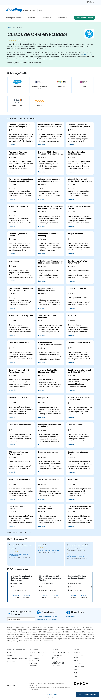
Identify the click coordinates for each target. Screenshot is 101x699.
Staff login (50, 698)
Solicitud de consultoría (34, 659)
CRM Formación (17, 27)
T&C (75, 676)
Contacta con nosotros (87, 694)
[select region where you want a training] (21, 619)
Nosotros (61, 18)
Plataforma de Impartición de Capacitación (58, 663)
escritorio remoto (86, 54)
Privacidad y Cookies (50, 694)
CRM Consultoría (72, 617)
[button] (91, 587)
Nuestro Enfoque (37, 652)
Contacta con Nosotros (84, 18)
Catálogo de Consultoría (35, 664)
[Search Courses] (66, 10)
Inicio (9, 27)
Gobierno (31, 18)
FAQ (75, 673)
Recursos (11, 662)
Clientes (77, 663)
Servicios (46, 18)
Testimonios (79, 667)
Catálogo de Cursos (13, 18)
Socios (76, 660)
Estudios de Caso (37, 655)
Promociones (13, 655)
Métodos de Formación (17, 659)
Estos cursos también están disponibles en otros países (47, 618)
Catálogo (11, 652)
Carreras (78, 670)
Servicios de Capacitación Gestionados (57, 657)
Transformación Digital (61, 652)
